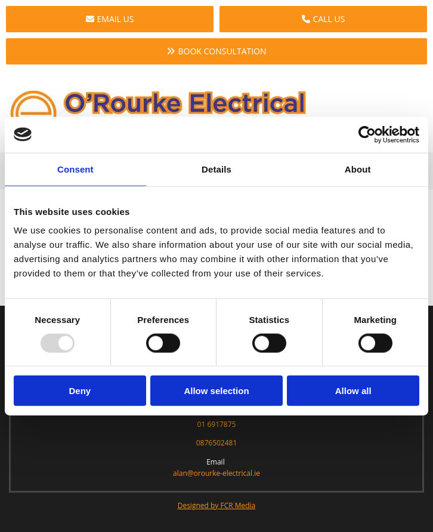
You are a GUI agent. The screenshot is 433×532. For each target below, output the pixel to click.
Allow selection (216, 391)
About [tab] (358, 169)
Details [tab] (216, 169)
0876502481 (216, 443)
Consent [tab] (75, 169)
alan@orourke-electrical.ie (216, 473)
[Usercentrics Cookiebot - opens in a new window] (367, 134)
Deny (80, 391)
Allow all (353, 391)
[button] (110, 19)
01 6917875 (216, 424)
